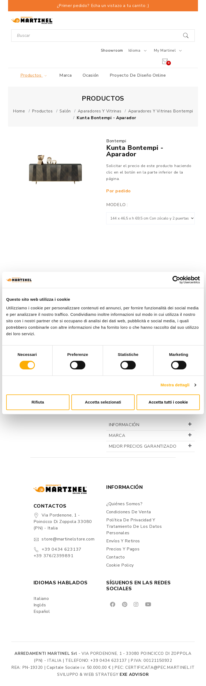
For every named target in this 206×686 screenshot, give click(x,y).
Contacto (115, 557)
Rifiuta (37, 402)
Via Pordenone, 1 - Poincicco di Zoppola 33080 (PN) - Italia (63, 521)
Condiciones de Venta (128, 512)
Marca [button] (117, 436)
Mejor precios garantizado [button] (142, 446)
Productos (34, 75)
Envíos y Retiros (123, 541)
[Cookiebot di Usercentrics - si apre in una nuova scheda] (176, 280)
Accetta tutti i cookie (168, 402)
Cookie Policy (120, 565)
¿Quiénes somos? (124, 504)
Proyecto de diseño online (138, 75)
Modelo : (117, 205)
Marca (65, 75)
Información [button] (124, 425)
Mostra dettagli (174, 385)
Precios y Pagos (123, 549)
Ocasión (91, 75)
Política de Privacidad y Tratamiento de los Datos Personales (134, 526)
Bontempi (116, 141)
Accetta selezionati (103, 402)
